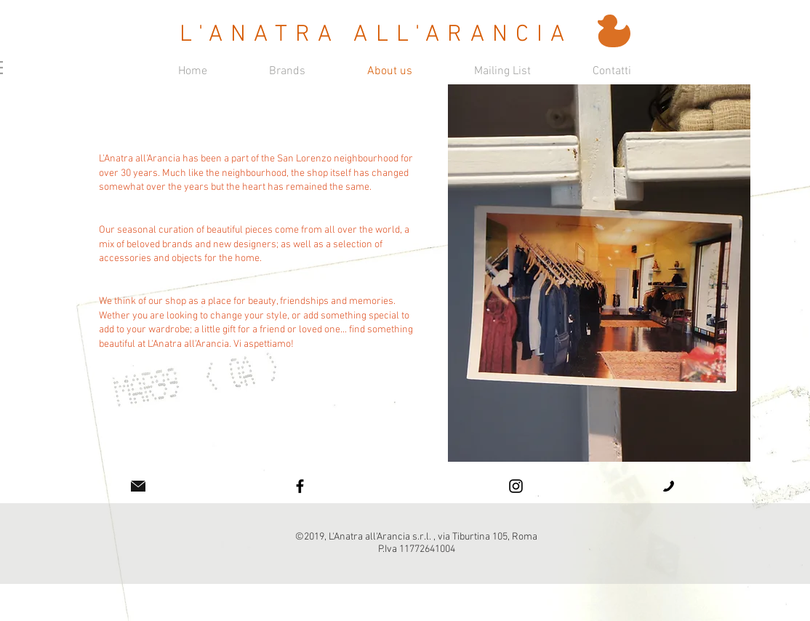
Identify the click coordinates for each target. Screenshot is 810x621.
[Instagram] (516, 486)
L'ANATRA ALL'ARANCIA (376, 35)
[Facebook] (300, 486)
